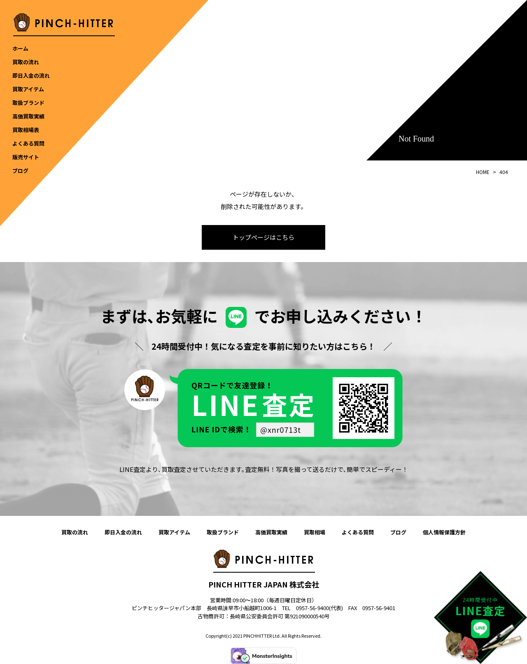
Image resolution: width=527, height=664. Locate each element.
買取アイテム (174, 532)
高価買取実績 (271, 532)
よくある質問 (358, 532)
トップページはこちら (263, 237)
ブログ (398, 532)
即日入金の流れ (123, 532)
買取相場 (314, 532)
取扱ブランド (223, 532)
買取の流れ (74, 532)
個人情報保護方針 (444, 532)
